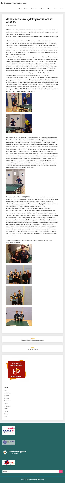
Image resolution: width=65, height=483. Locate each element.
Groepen (33, 9)
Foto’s (62, 9)
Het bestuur (7, 393)
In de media (7, 406)
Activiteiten (42, 9)
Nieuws (49, 9)
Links (5, 416)
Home (20, 9)
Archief (6, 414)
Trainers (26, 9)
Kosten (56, 9)
